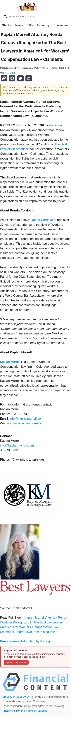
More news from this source (35, 632)
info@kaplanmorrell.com (27, 418)
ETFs (30, 25)
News (19, 25)
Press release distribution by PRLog (25, 641)
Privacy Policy (11, 710)
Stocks (6, 25)
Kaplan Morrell (10, 362)
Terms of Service (36, 710)
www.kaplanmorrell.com (29, 423)
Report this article (16, 662)
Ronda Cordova (42, 220)
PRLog (10, 73)
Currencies (60, 25)
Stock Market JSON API (17, 696)
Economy (43, 25)
